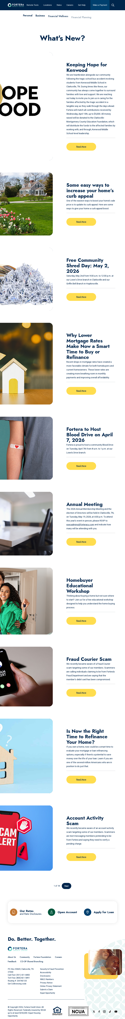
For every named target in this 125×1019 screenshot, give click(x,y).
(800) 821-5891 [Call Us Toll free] (23, 978)
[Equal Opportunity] (47, 993)
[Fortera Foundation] (42, 957)
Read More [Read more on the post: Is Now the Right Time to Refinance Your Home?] (81, 779)
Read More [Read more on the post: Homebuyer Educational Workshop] (81, 620)
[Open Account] (62, 912)
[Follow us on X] (94, 1011)
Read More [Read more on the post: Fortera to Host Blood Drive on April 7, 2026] (81, 466)
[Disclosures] (45, 976)
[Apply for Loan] (99, 912)
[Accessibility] (45, 972)
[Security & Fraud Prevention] (52, 969)
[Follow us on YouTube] (116, 1011)
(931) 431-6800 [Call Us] (23, 975)
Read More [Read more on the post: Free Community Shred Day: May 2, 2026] (81, 296)
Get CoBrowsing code (17, 984)
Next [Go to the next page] (66, 885)
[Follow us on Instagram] (104, 1011)
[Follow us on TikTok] (110, 1011)
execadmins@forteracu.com (80, 524)
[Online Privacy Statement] (51, 986)
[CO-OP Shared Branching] (31, 961)
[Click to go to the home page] (16, 5)
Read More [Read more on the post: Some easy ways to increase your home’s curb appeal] (81, 221)
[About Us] (12, 957)
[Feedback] (12, 961)
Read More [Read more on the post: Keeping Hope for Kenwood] (81, 146)
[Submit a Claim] (46, 989)
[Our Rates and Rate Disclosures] (26, 912)
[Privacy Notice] (46, 983)
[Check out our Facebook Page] (99, 1011)
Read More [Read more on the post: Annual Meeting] (81, 541)
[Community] (25, 957)
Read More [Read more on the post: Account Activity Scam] (81, 857)
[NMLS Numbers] (47, 979)
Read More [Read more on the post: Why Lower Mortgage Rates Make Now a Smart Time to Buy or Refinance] (81, 390)
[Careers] (58, 957)
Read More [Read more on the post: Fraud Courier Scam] (81, 692)
